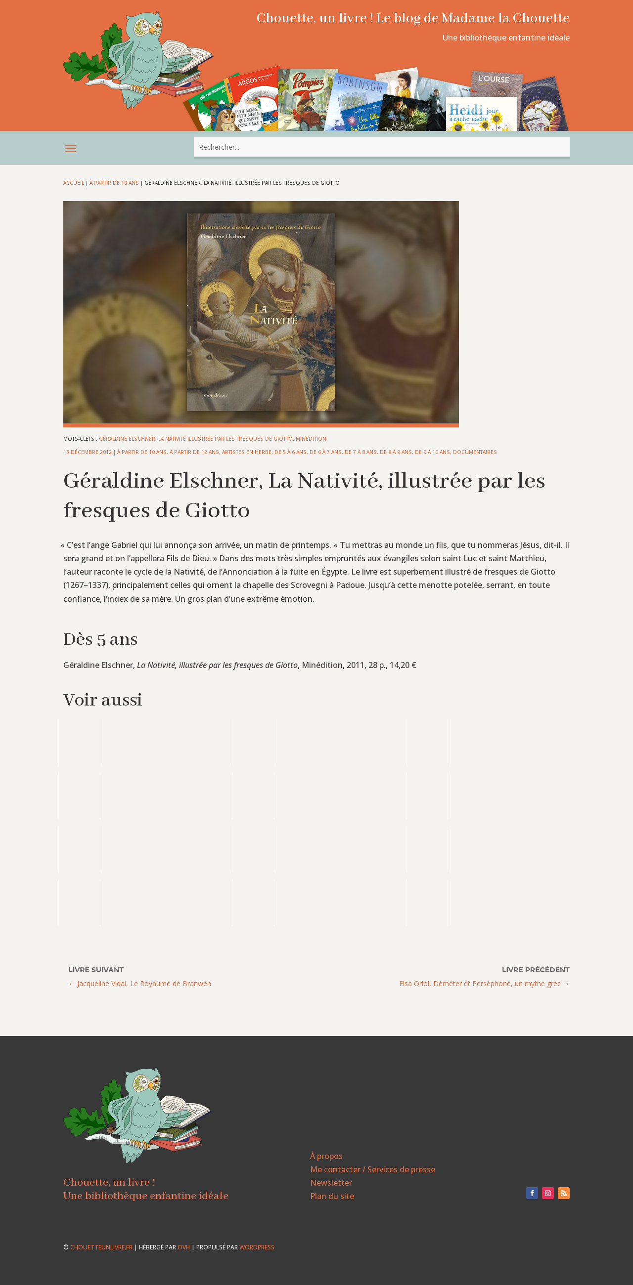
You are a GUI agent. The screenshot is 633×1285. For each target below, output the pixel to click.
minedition (311, 438)
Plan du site (332, 1196)
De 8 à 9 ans (396, 452)
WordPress (256, 1247)
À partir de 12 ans (194, 452)
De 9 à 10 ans (432, 452)
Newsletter (331, 1182)
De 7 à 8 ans (361, 452)
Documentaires (475, 452)
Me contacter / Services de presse (372, 1169)
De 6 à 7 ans (326, 452)
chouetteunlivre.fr (101, 1247)
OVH (184, 1247)
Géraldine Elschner (127, 438)
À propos (326, 1156)
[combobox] (382, 147)
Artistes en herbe (246, 452)
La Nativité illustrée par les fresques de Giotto (225, 438)
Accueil (73, 182)
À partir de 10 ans (114, 182)
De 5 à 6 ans (290, 452)
